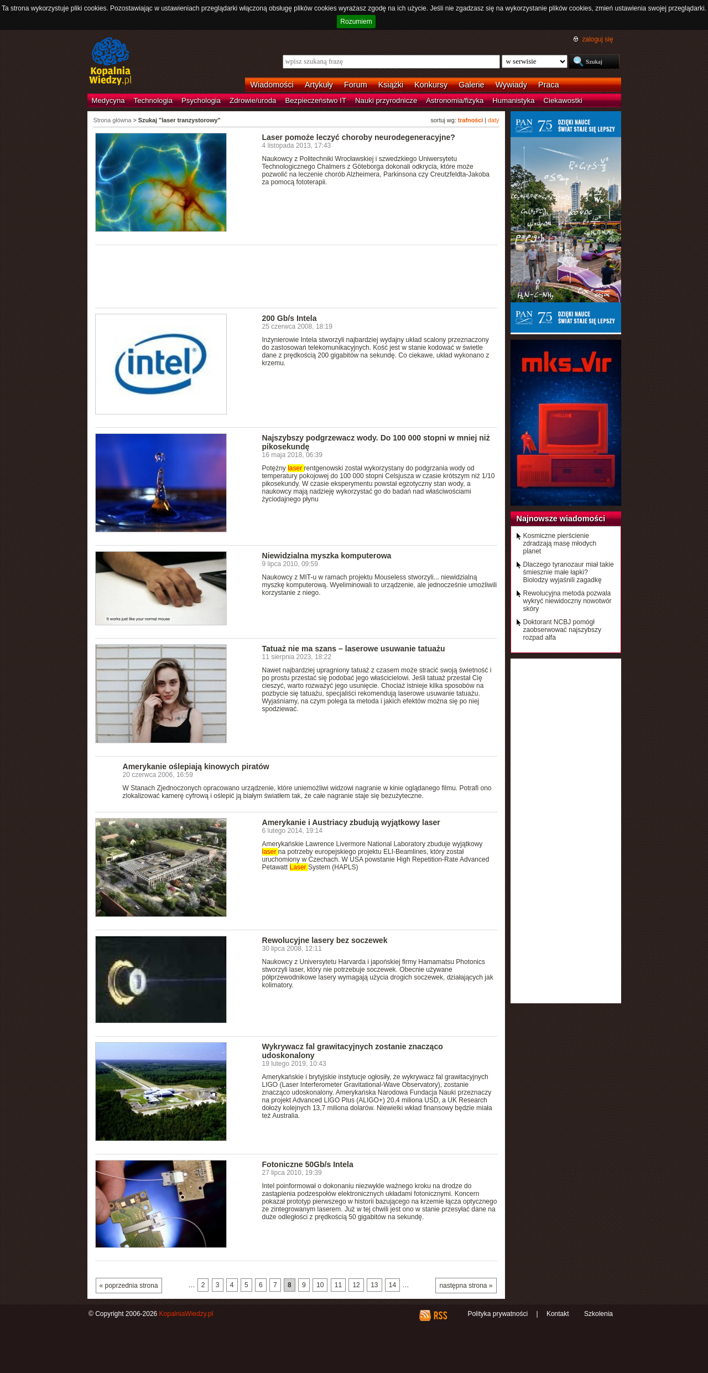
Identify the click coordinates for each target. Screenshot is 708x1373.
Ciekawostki (563, 100)
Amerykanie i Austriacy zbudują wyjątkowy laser (351, 822)
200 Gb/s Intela (289, 318)
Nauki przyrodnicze (386, 100)
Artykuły (319, 84)
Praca (548, 84)
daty (493, 120)
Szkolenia (598, 1314)
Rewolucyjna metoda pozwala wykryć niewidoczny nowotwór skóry (567, 601)
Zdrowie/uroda (253, 100)
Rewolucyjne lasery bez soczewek (325, 940)
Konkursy (430, 84)
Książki (391, 84)
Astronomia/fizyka (454, 100)
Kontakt (557, 1314)
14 (392, 1285)
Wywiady (511, 84)
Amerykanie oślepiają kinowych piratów (196, 766)
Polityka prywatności (497, 1314)
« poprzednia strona (129, 1285)
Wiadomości (272, 84)
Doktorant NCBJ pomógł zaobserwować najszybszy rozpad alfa (562, 629)
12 (356, 1285)
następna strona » (465, 1285)
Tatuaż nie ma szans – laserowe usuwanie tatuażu (353, 648)
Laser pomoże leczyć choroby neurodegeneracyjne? (358, 137)
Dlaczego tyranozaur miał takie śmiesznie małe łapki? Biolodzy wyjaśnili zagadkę (568, 572)
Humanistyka (513, 100)
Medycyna (108, 100)
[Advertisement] (296, 275)
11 (338, 1285)
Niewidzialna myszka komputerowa (327, 555)
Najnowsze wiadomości (561, 518)
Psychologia (201, 100)
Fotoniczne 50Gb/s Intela (307, 1164)
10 (320, 1285)
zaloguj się (597, 39)
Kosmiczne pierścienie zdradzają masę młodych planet (560, 543)
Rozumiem (356, 21)
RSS (440, 1315)
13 (374, 1285)
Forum (355, 84)
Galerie (471, 84)
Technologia (153, 100)
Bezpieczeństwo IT (315, 100)
